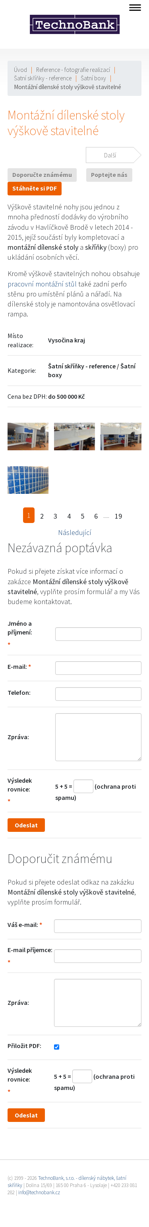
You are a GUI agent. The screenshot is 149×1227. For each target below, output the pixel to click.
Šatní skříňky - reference (43, 78)
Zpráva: (18, 737)
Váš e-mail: (23, 925)
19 (118, 516)
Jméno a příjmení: (20, 627)
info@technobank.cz (39, 1192)
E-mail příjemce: (30, 950)
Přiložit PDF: (24, 1046)
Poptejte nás (109, 175)
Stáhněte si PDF (34, 188)
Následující (74, 532)
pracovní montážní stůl (42, 283)
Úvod (20, 70)
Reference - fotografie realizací (73, 70)
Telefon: (19, 692)
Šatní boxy (93, 78)
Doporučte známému (42, 175)
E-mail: (17, 666)
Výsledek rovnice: (20, 784)
